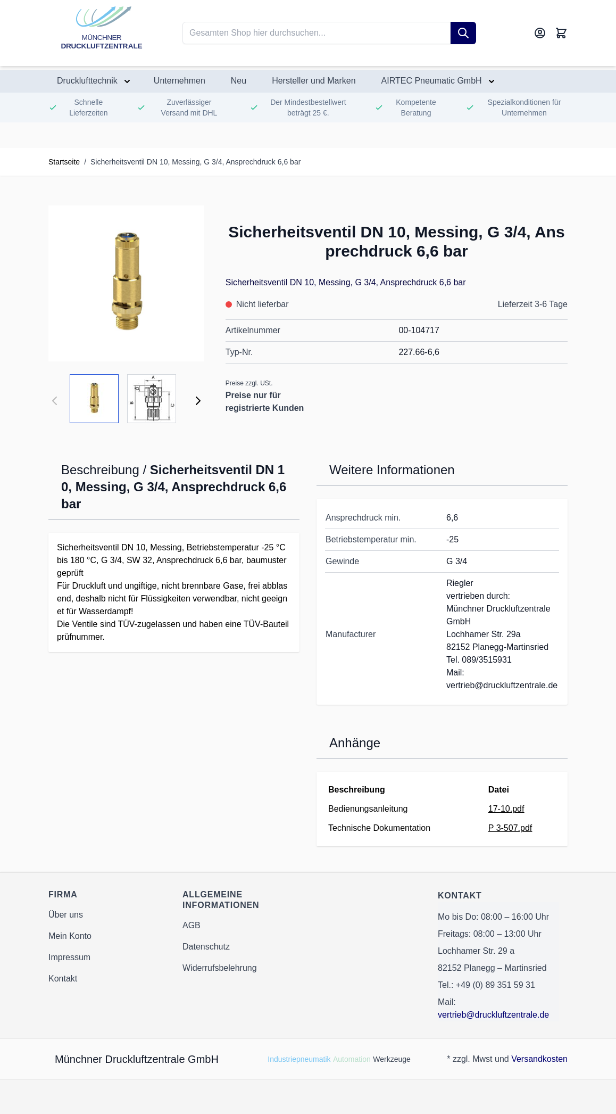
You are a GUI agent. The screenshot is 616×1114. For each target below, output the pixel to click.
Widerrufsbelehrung (219, 967)
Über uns (65, 914)
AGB (191, 925)
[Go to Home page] (101, 33)
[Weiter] (198, 400)
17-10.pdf (506, 808)
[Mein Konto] (540, 33)
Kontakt (62, 978)
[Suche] (463, 33)
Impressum (69, 957)
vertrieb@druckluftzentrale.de (493, 1014)
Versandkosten (539, 1058)
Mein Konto (69, 935)
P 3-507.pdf (510, 827)
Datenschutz (206, 946)
